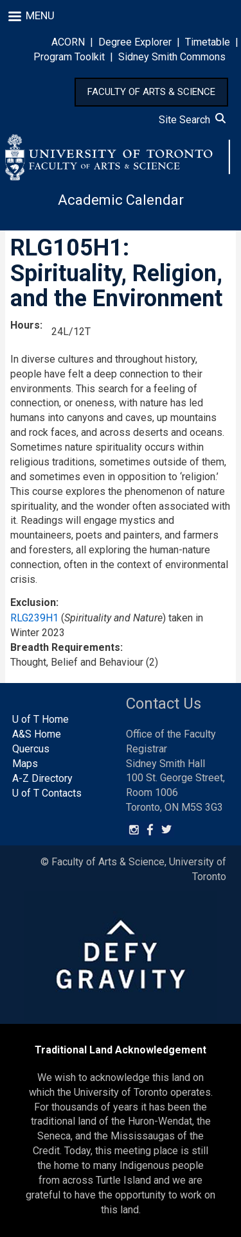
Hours (25, 325)
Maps (25, 763)
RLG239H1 (34, 618)
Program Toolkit (69, 57)
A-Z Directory (42, 778)
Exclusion (33, 602)
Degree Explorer (135, 42)
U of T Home (40, 719)
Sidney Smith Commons (172, 57)
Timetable (207, 42)
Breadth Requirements (65, 647)
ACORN (68, 42)
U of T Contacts (47, 793)
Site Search (192, 120)
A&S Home (36, 734)
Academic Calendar (121, 200)
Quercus (30, 749)
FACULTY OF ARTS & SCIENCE (151, 92)
